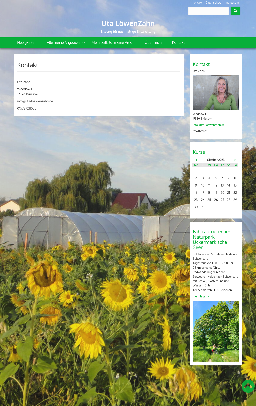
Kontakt (197, 2)
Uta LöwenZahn (128, 23)
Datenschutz (213, 2)
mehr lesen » (201, 296)
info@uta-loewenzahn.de (35, 101)
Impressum (232, 2)
